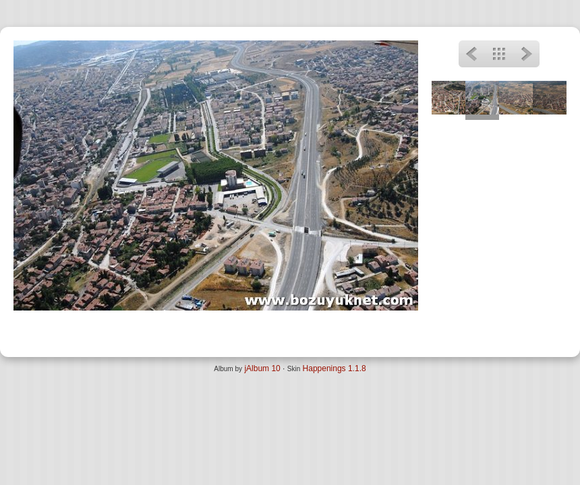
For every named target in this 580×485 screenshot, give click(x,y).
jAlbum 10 (262, 368)
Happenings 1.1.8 (334, 368)
